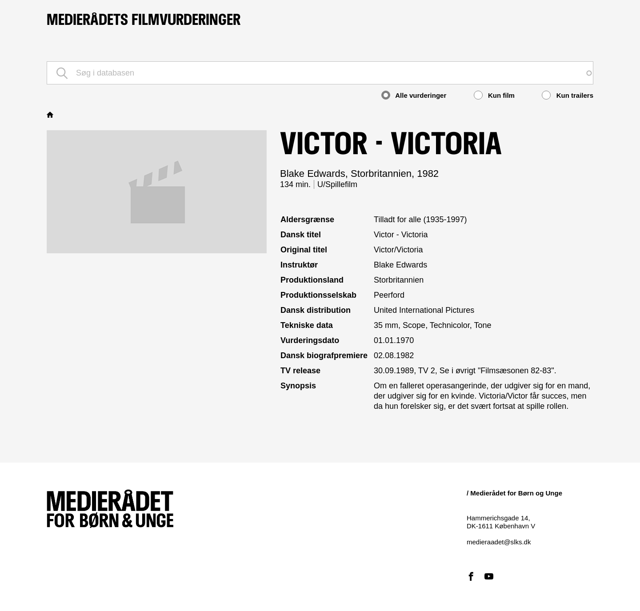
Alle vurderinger (414, 95)
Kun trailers (567, 95)
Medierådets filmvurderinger (143, 19)
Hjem (51, 114)
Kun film (494, 95)
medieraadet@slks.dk (499, 542)
